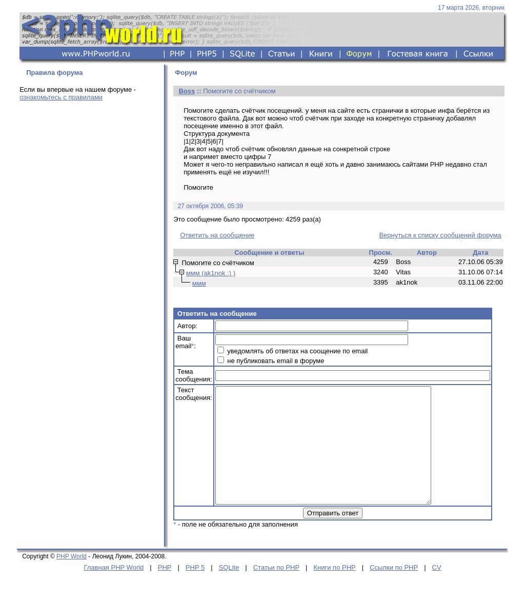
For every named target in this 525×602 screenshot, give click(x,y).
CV (436, 590)
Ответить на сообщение (217, 235)
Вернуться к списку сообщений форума (440, 235)
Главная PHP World (114, 590)
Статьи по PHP (276, 590)
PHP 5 (195, 590)
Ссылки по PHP (394, 590)
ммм (199, 283)
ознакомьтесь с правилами (61, 97)
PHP (165, 590)
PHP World (71, 579)
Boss (186, 91)
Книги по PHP (334, 590)
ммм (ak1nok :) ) (210, 273)
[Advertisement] (88, 180)
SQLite (229, 590)
